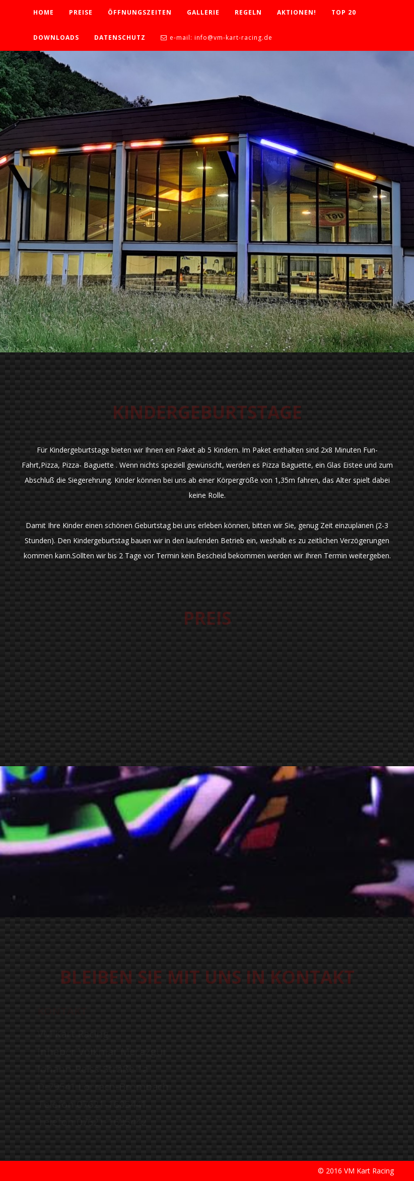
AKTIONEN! (296, 12)
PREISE (81, 12)
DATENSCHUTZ (120, 37)
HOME (43, 12)
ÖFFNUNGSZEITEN (140, 12)
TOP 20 (343, 12)
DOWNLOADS (56, 37)
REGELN (248, 12)
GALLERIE (203, 12)
